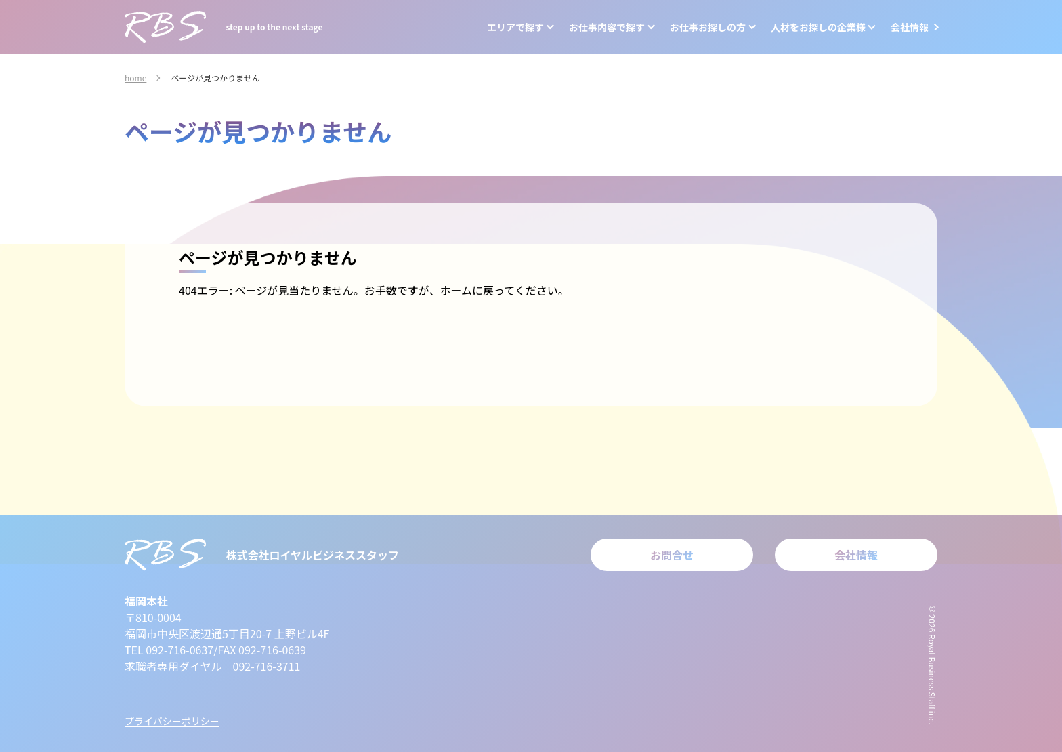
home (135, 77)
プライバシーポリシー (172, 721)
